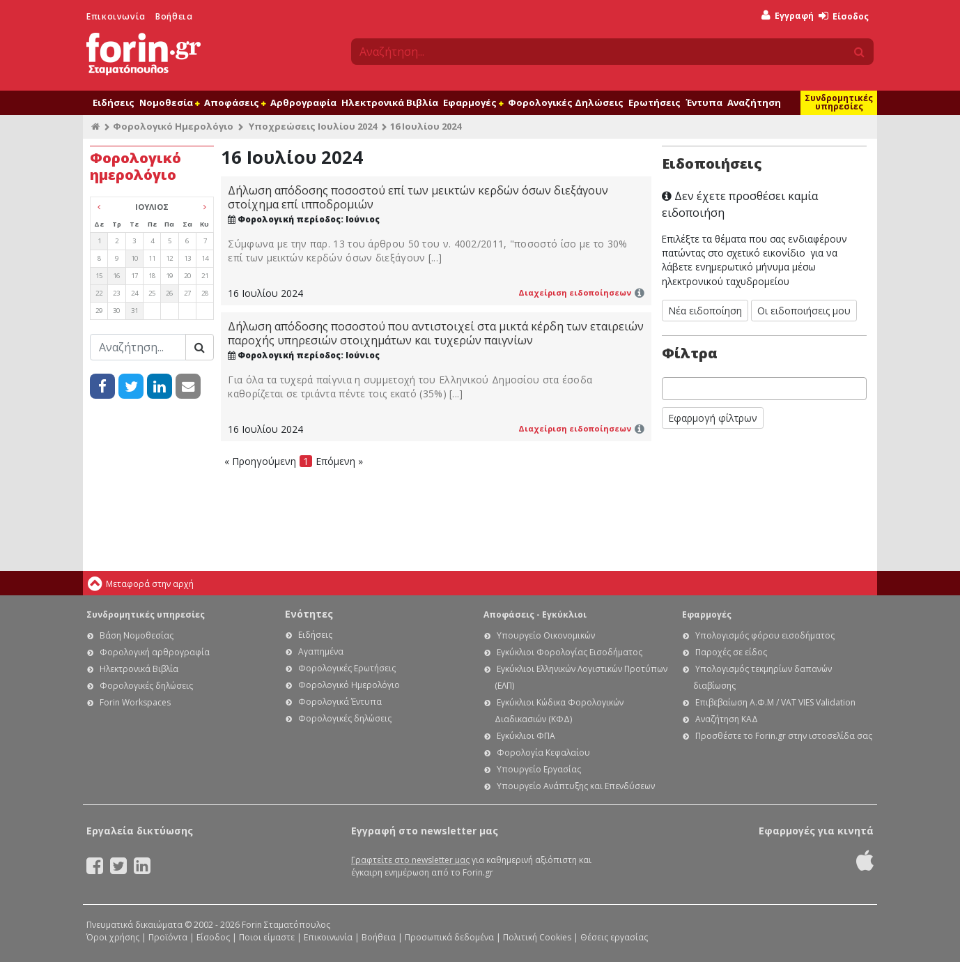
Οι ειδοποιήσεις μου (804, 310)
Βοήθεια (173, 16)
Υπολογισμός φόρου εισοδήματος (765, 635)
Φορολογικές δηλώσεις (146, 686)
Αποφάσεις (234, 102)
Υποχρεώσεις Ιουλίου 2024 (313, 126)
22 (98, 293)
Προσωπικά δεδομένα (449, 937)
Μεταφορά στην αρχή (150, 584)
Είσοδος (844, 16)
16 (116, 275)
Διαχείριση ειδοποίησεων (574, 292)
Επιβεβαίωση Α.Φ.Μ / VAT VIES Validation (775, 702)
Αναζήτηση (754, 102)
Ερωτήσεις (654, 102)
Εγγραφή (787, 16)
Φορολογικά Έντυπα (340, 702)
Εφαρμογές (473, 102)
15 (98, 275)
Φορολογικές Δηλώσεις (566, 102)
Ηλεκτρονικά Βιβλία (389, 102)
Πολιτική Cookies (537, 937)
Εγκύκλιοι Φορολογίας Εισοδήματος (569, 652)
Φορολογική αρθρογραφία (155, 652)
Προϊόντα (167, 937)
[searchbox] (670, 388)
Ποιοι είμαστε (267, 937)
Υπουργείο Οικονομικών (546, 635)
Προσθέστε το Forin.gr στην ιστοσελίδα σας (783, 736)
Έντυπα (704, 102)
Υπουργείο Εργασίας (539, 769)
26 (169, 293)
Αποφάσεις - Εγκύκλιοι (535, 614)
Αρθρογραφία (303, 102)
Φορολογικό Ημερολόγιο (173, 126)
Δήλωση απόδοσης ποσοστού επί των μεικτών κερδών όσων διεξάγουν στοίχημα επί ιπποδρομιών (418, 197)
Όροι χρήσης (112, 937)
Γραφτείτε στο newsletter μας (410, 860)
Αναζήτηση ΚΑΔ (726, 719)
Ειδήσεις (113, 102)
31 (134, 310)
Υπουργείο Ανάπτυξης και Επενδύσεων (576, 786)
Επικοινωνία (116, 16)
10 (134, 258)
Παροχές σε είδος (731, 652)
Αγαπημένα (320, 651)
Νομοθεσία (169, 102)
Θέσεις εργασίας (614, 937)
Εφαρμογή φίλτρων (712, 418)
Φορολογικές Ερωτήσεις (347, 668)
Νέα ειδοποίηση (705, 310)
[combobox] (764, 388)
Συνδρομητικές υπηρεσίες (839, 102)
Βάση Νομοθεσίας (136, 635)
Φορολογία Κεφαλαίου (543, 752)
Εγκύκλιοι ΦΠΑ (526, 736)
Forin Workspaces (135, 702)
